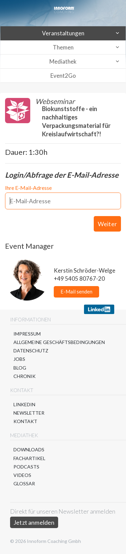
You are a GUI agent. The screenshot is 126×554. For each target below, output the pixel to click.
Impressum (27, 334)
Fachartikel (29, 458)
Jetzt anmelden (34, 522)
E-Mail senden (76, 291)
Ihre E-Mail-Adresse (28, 187)
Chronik (24, 376)
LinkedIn (24, 404)
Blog (19, 368)
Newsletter (28, 413)
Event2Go (63, 75)
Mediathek (63, 61)
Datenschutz (30, 350)
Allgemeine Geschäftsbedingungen (59, 342)
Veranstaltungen (63, 33)
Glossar (24, 483)
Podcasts (26, 467)
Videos (22, 475)
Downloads (28, 449)
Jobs (19, 359)
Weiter (107, 224)
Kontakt (25, 421)
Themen (63, 47)
